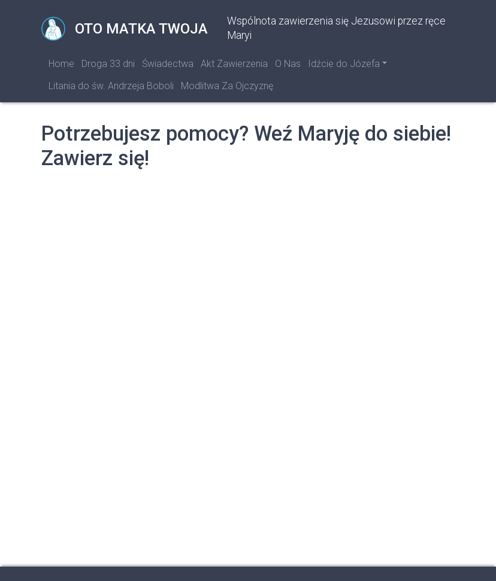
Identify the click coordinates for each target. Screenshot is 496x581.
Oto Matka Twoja (124, 29)
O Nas (288, 63)
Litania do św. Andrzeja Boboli (111, 86)
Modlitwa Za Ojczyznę (227, 86)
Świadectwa (167, 63)
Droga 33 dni (108, 63)
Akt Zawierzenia (234, 63)
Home (61, 63)
